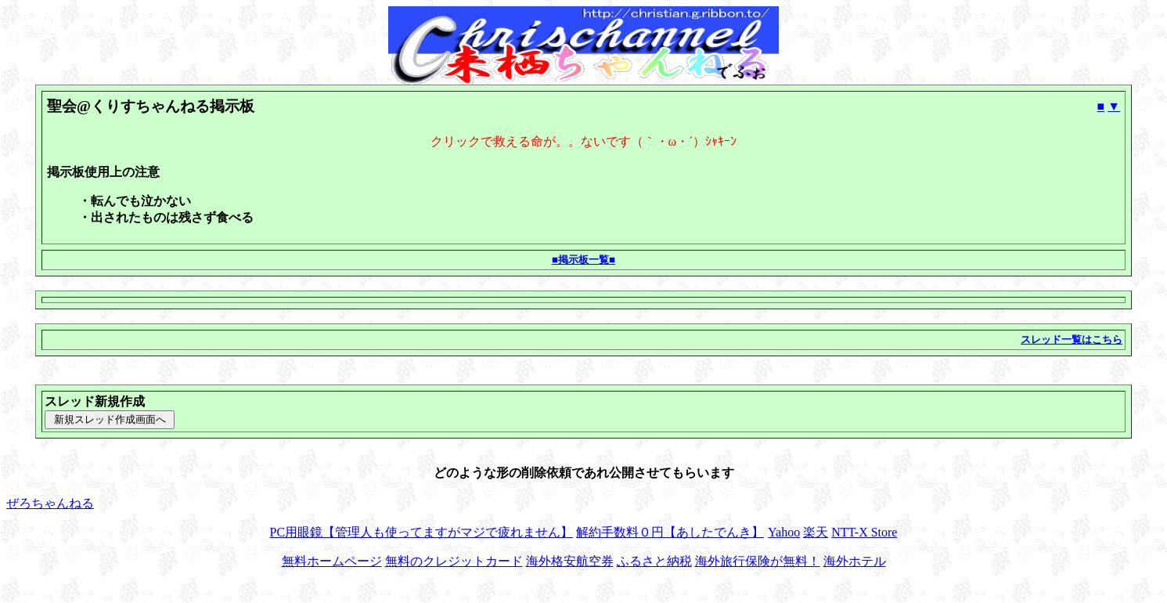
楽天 (815, 532)
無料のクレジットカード (454, 561)
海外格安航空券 (570, 561)
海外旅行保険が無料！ (757, 561)
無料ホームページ (332, 561)
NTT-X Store (864, 532)
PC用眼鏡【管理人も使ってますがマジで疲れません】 (422, 532)
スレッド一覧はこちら (1071, 339)
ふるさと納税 (654, 561)
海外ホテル (854, 561)
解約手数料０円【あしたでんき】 (670, 532)
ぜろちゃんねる (50, 503)
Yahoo (784, 532)
